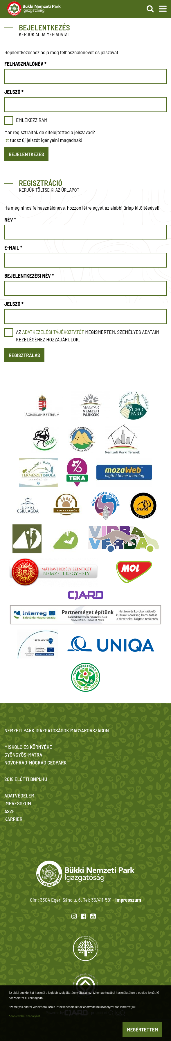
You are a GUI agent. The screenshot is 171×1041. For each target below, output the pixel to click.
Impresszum (128, 900)
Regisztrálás (24, 355)
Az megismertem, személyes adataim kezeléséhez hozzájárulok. (87, 336)
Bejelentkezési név (29, 275)
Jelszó (14, 92)
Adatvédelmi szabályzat (24, 1016)
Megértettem (142, 1029)
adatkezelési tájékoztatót (53, 332)
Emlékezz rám (31, 120)
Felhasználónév (25, 64)
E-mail (13, 247)
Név (10, 219)
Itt (6, 140)
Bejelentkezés (26, 154)
